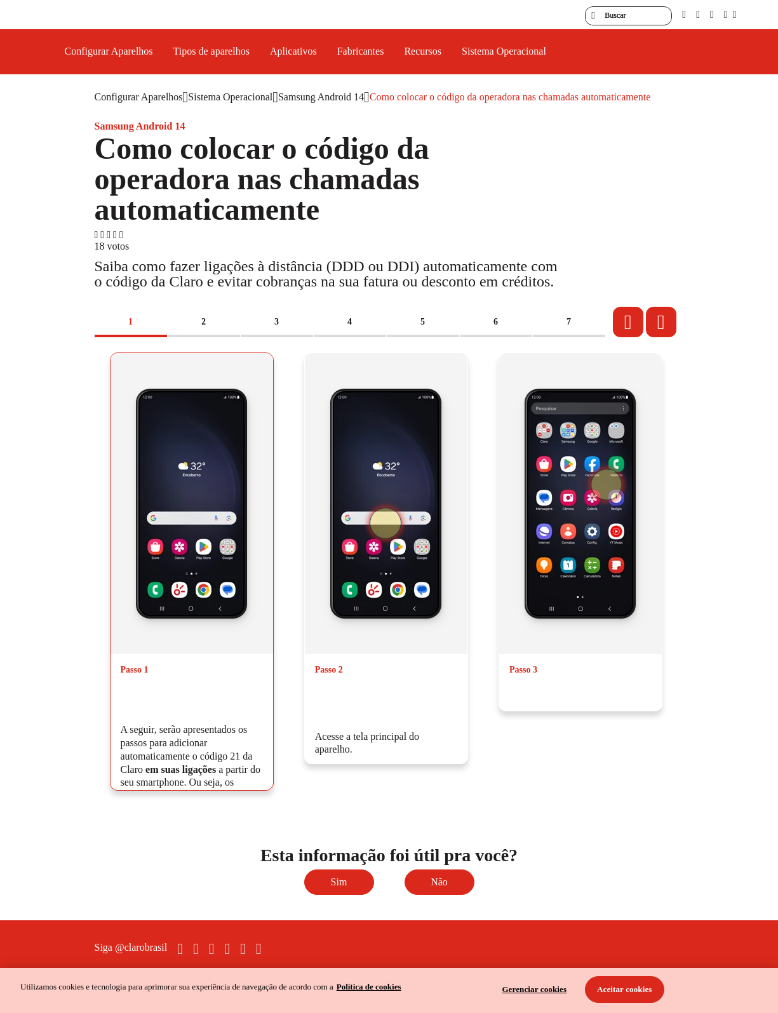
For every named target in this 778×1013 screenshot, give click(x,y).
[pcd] (684, 14)
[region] (389, 990)
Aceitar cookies (624, 989)
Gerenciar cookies (534, 989)
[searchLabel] (628, 15)
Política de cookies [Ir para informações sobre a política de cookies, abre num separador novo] (369, 986)
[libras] (698, 14)
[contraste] (712, 14)
